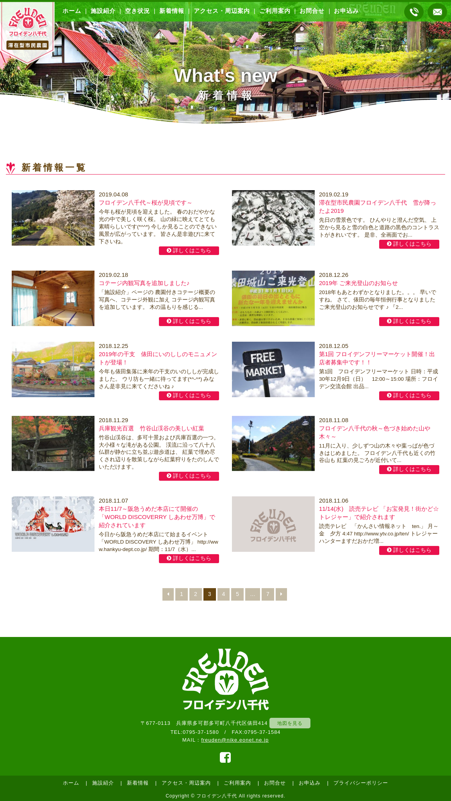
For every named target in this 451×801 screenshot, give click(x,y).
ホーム (71, 10)
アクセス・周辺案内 (222, 10)
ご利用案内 (275, 10)
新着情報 (171, 10)
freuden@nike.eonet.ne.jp (235, 740)
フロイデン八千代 (216, 796)
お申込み (346, 10)
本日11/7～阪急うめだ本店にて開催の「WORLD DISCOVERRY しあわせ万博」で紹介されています (157, 517)
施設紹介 (103, 10)
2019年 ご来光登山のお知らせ (358, 283)
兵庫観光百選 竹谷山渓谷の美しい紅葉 (151, 428)
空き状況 (137, 10)
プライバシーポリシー (360, 783)
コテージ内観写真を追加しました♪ (144, 283)
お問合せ (311, 10)
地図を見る (290, 723)
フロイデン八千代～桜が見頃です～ (146, 203)
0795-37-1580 (201, 732)
